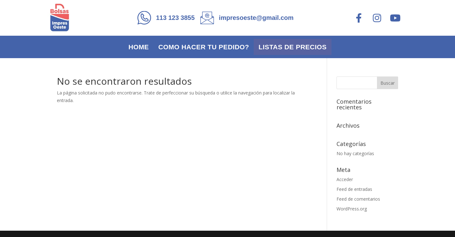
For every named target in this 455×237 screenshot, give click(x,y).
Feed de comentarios (358, 199)
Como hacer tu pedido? (203, 47)
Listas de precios (292, 47)
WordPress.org (352, 209)
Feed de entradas (354, 189)
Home (138, 47)
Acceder (345, 179)
